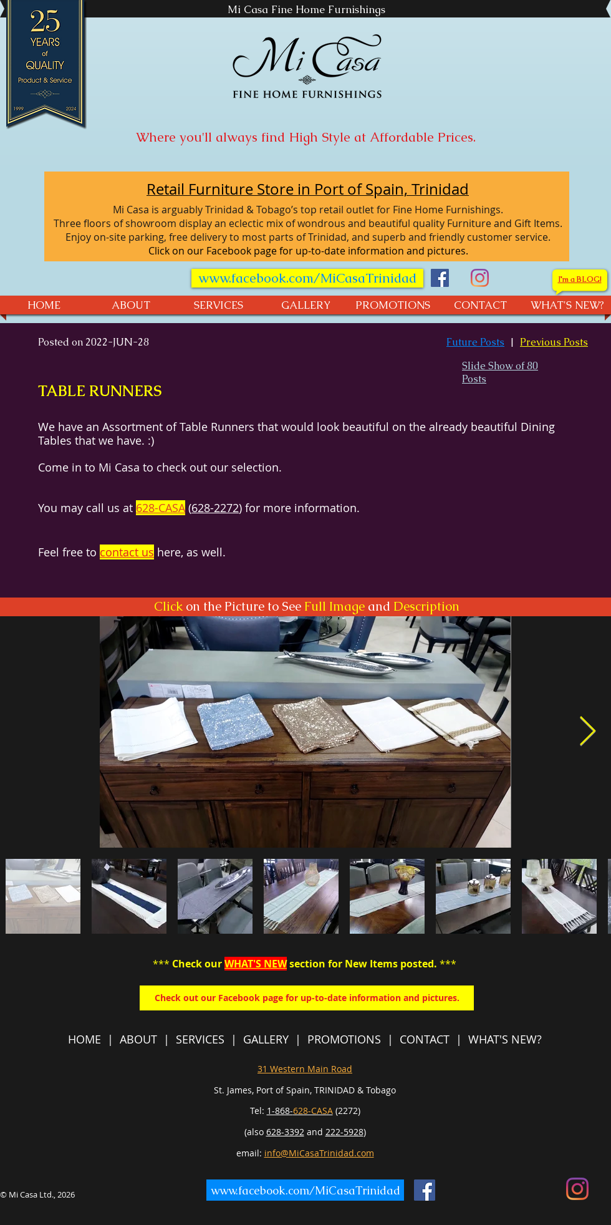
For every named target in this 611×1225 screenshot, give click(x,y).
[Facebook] (440, 278)
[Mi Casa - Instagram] (480, 278)
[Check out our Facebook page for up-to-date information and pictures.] (307, 997)
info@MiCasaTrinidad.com (319, 1153)
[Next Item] (587, 732)
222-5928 (344, 1132)
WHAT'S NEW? (505, 1039)
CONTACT (425, 1039)
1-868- (300, 1110)
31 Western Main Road (304, 1069)
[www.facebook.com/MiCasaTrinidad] (307, 278)
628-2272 (215, 507)
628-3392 (285, 1132)
